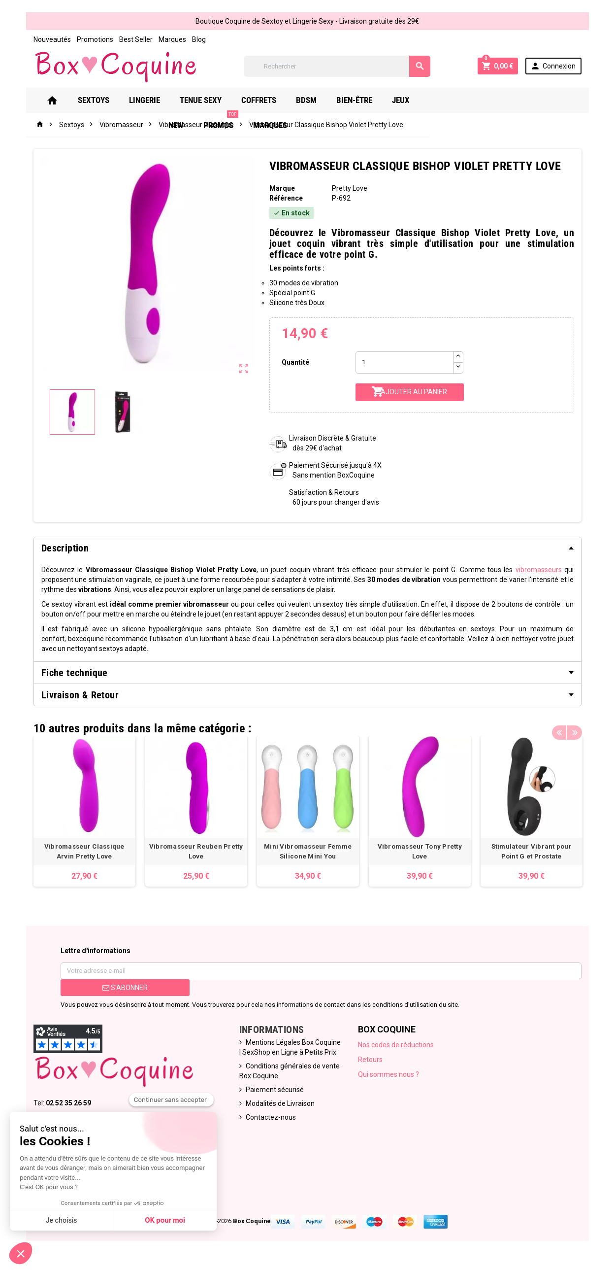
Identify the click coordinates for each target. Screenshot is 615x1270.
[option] (75, 813)
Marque (280, 188)
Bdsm (316, 100)
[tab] (308, 548)
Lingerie (154, 100)
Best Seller (124, 39)
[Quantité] (406, 362)
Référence (284, 198)
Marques (161, 39)
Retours (372, 1064)
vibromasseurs (504, 570)
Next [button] (586, 726)
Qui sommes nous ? (390, 1079)
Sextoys (104, 100)
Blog (187, 39)
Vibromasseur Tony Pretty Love (424, 851)
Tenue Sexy (211, 100)
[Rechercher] (336, 66)
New (447, 100)
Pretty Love (350, 188)
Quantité (294, 362)
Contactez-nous (267, 1122)
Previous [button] (570, 726)
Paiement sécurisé (271, 1094)
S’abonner (116, 992)
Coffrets (269, 100)
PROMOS (492, 96)
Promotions (83, 39)
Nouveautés (41, 39)
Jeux (411, 100)
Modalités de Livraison (276, 1108)
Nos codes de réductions (398, 1049)
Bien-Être (365, 100)
